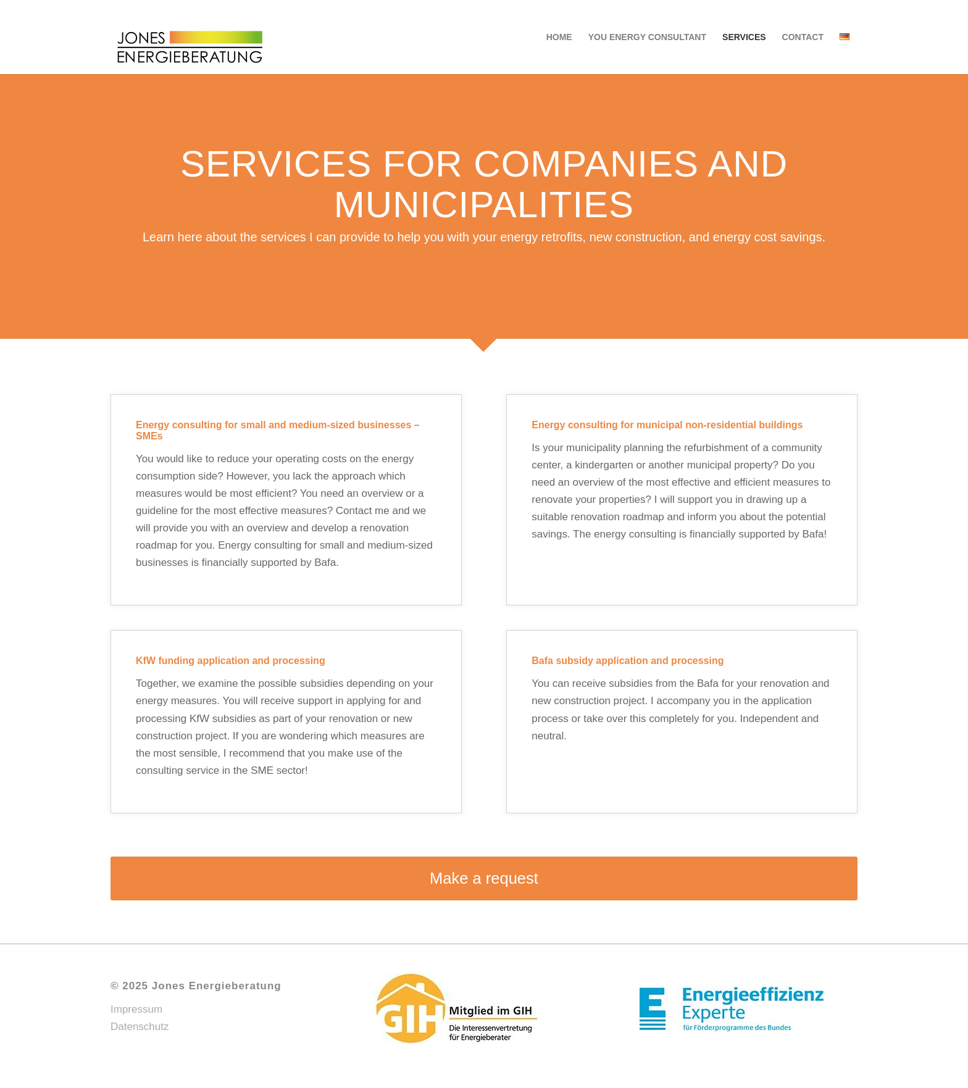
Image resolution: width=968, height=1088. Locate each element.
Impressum (136, 1009)
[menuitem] (559, 37)
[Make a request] (484, 878)
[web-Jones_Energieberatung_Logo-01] (190, 37)
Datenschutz (140, 1026)
